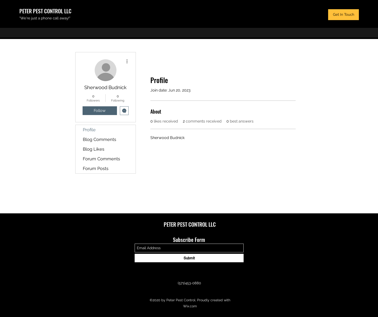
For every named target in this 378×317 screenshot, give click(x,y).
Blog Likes (93, 149)
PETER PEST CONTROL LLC (45, 11)
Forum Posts (95, 168)
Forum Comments (101, 158)
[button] (343, 14)
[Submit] (189, 258)
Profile (89, 129)
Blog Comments (99, 139)
